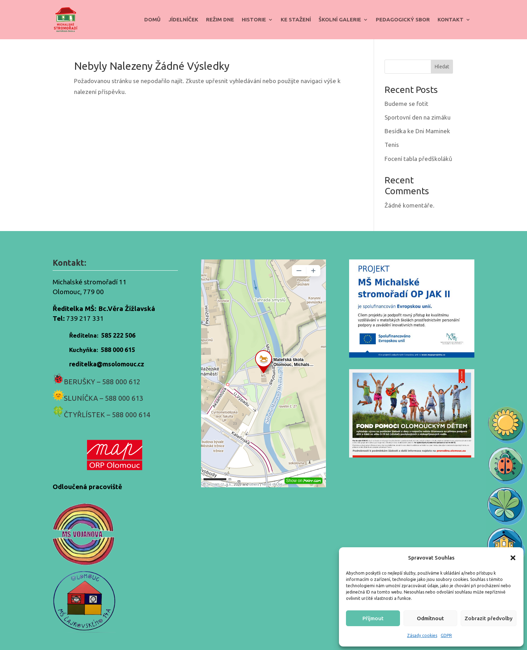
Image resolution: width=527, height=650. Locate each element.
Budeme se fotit (406, 103)
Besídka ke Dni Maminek (417, 131)
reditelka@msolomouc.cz (106, 363)
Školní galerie (340, 19)
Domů (152, 19)
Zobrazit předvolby (489, 618)
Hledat (442, 66)
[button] (512, 557)
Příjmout (372, 618)
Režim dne (220, 19)
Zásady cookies (422, 635)
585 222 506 (118, 335)
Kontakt (450, 19)
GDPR (446, 635)
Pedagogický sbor (403, 19)
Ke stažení (296, 19)
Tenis (392, 144)
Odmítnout (430, 618)
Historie (254, 19)
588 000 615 (118, 349)
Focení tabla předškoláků (418, 158)
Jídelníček (183, 19)
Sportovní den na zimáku (418, 117)
